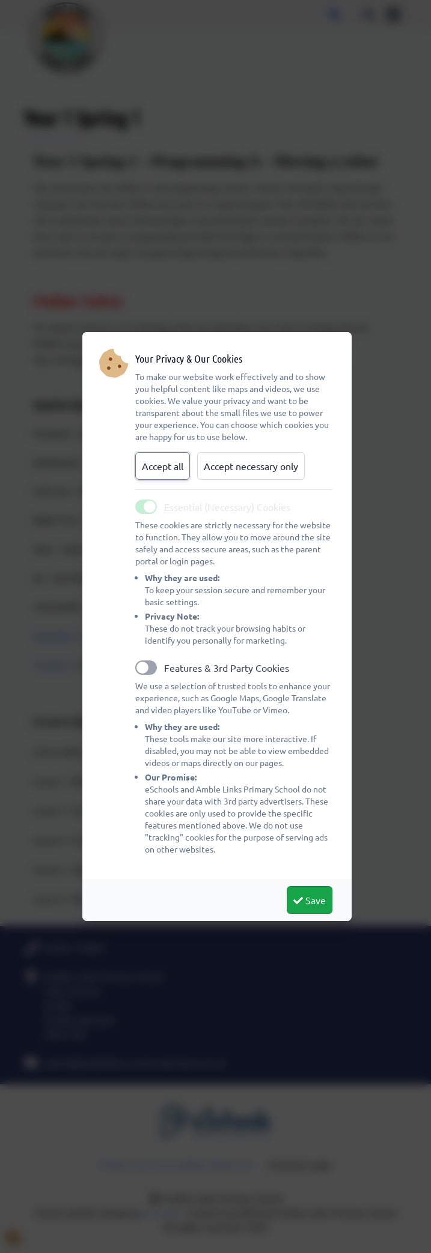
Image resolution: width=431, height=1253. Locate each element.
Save (309, 900)
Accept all (162, 466)
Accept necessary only (251, 466)
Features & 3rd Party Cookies (226, 668)
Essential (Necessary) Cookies (227, 507)
